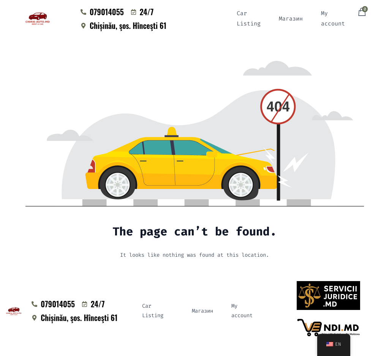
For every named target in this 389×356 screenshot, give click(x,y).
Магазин (291, 18)
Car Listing (249, 18)
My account (333, 18)
